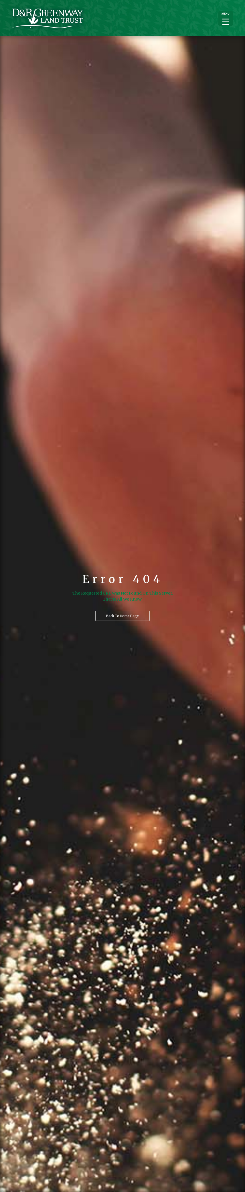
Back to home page (122, 616)
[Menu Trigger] (225, 18)
